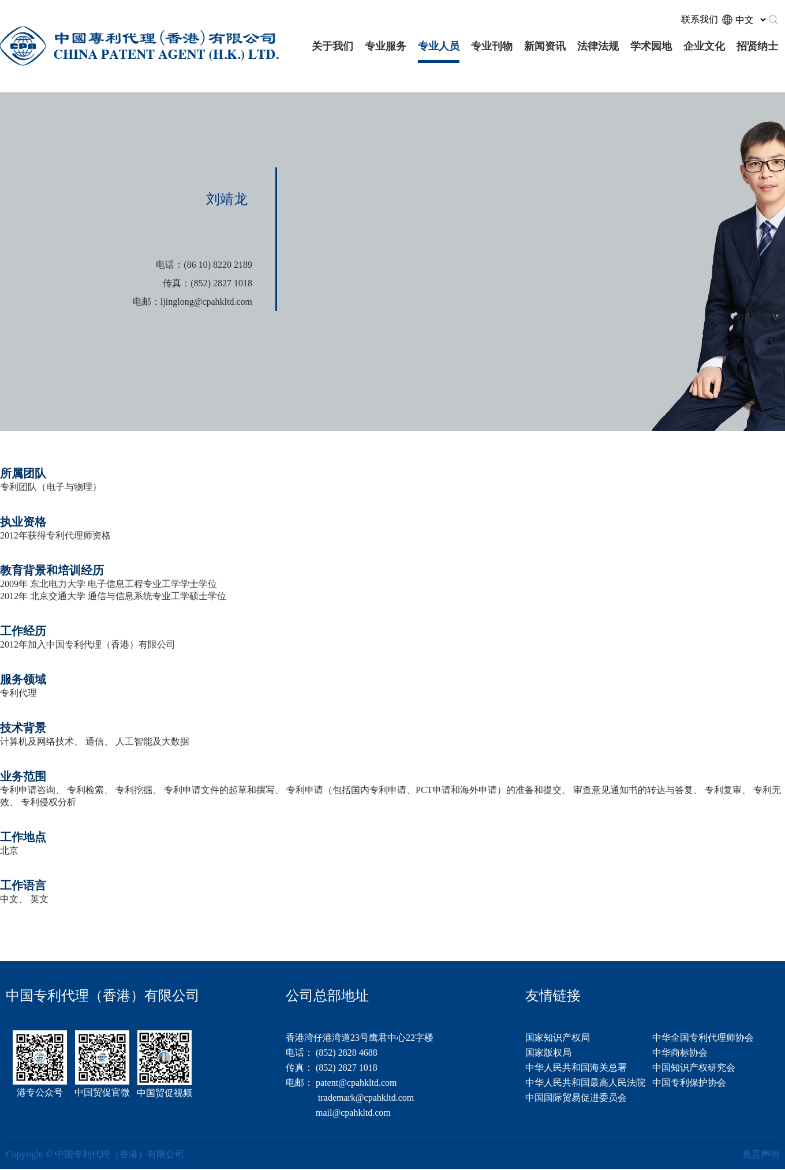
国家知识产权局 (557, 1037)
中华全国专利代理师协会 (703, 1037)
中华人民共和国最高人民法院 (585, 1082)
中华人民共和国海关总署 (576, 1067)
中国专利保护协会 (689, 1082)
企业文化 (704, 46)
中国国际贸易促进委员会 (576, 1097)
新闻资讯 (545, 46)
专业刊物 (492, 46)
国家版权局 (548, 1052)
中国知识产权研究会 (693, 1067)
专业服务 (385, 46)
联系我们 (699, 19)
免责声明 (760, 1154)
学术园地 (651, 46)
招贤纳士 (757, 46)
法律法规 (598, 46)
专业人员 (438, 46)
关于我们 (332, 46)
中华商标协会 (680, 1052)
